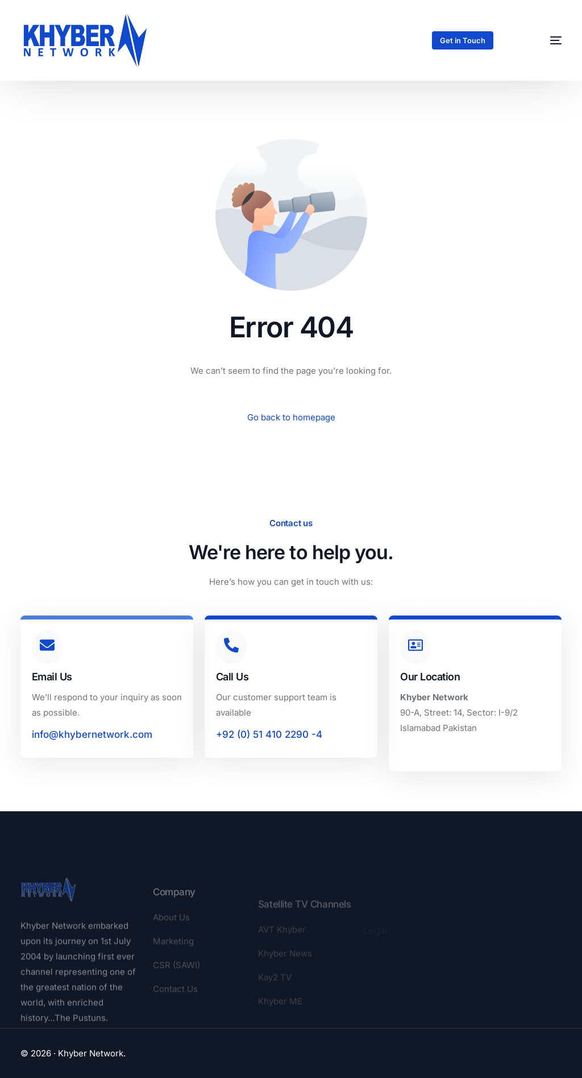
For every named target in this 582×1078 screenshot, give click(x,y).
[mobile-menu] (542, 40)
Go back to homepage (291, 417)
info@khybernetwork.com (92, 734)
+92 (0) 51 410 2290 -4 (269, 734)
